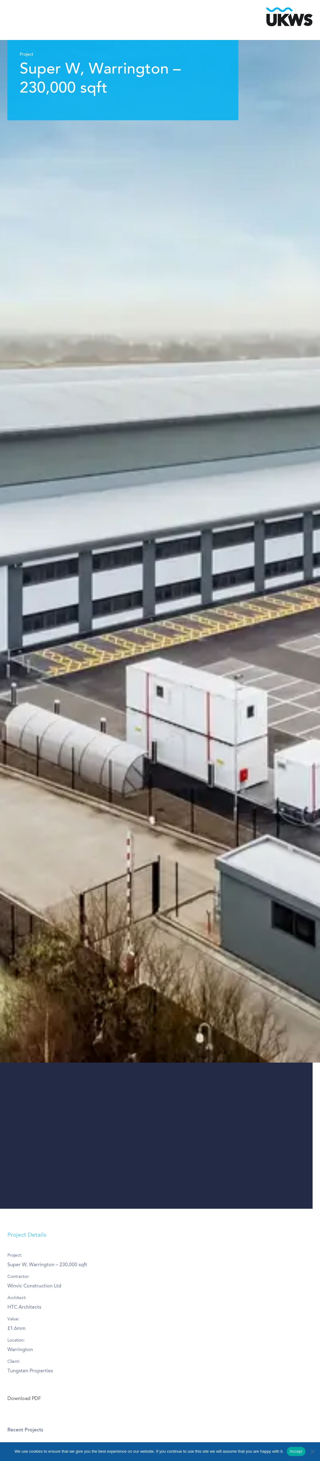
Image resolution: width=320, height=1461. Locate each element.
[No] (312, 1451)
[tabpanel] (160, 624)
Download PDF (24, 1416)
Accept (296, 1451)
